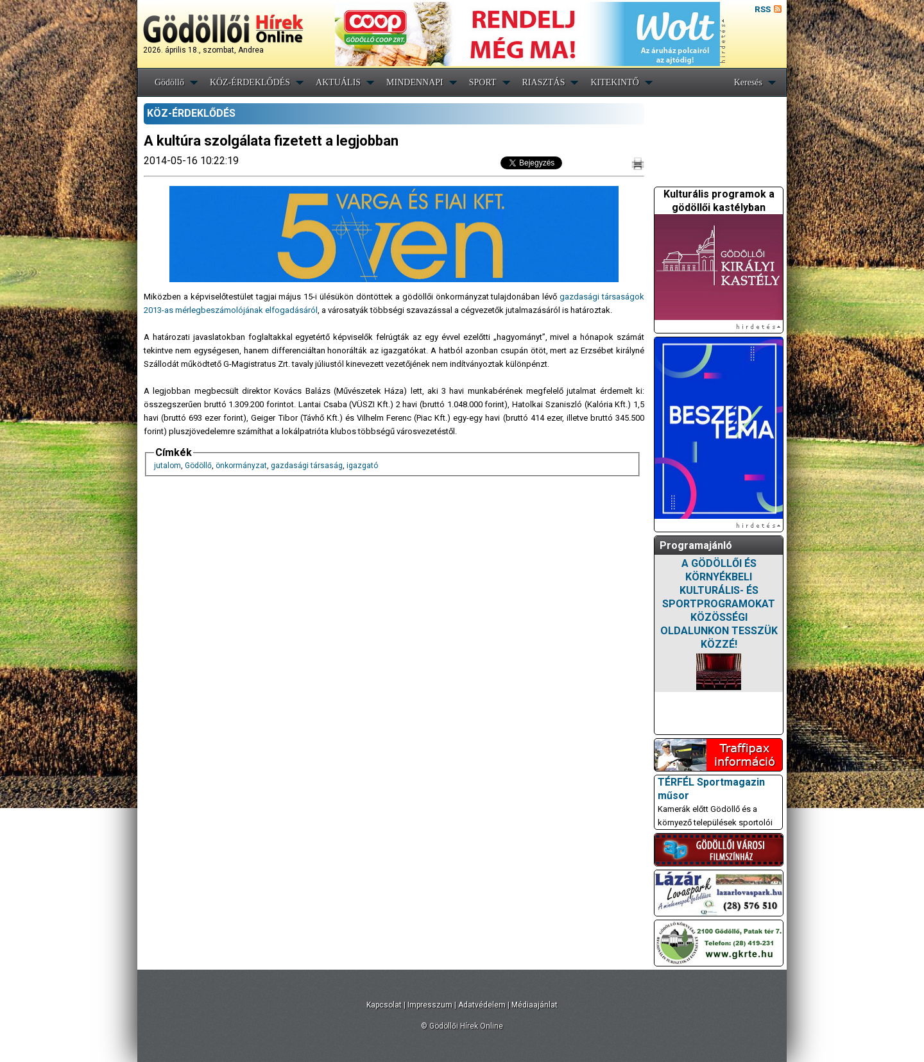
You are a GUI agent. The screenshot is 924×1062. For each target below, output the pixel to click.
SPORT (483, 82)
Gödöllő (169, 82)
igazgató (362, 465)
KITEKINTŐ (614, 82)
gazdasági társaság (307, 465)
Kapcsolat (384, 1004)
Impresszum (429, 1004)
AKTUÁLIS (338, 82)
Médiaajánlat (534, 1004)
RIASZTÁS (543, 82)
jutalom (167, 465)
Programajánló (696, 545)
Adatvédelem (482, 1004)
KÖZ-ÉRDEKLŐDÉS (250, 82)
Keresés (748, 82)
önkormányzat (241, 465)
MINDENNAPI (414, 82)
